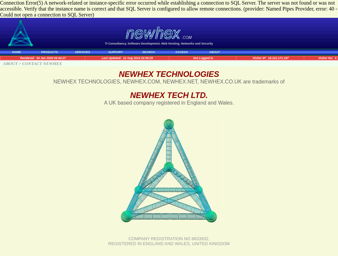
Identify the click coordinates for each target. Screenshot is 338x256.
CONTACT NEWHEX (42, 63)
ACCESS (181, 52)
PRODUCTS (49, 52)
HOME (16, 52)
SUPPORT (115, 52)
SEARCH (148, 52)
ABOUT (214, 52)
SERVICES (82, 52)
